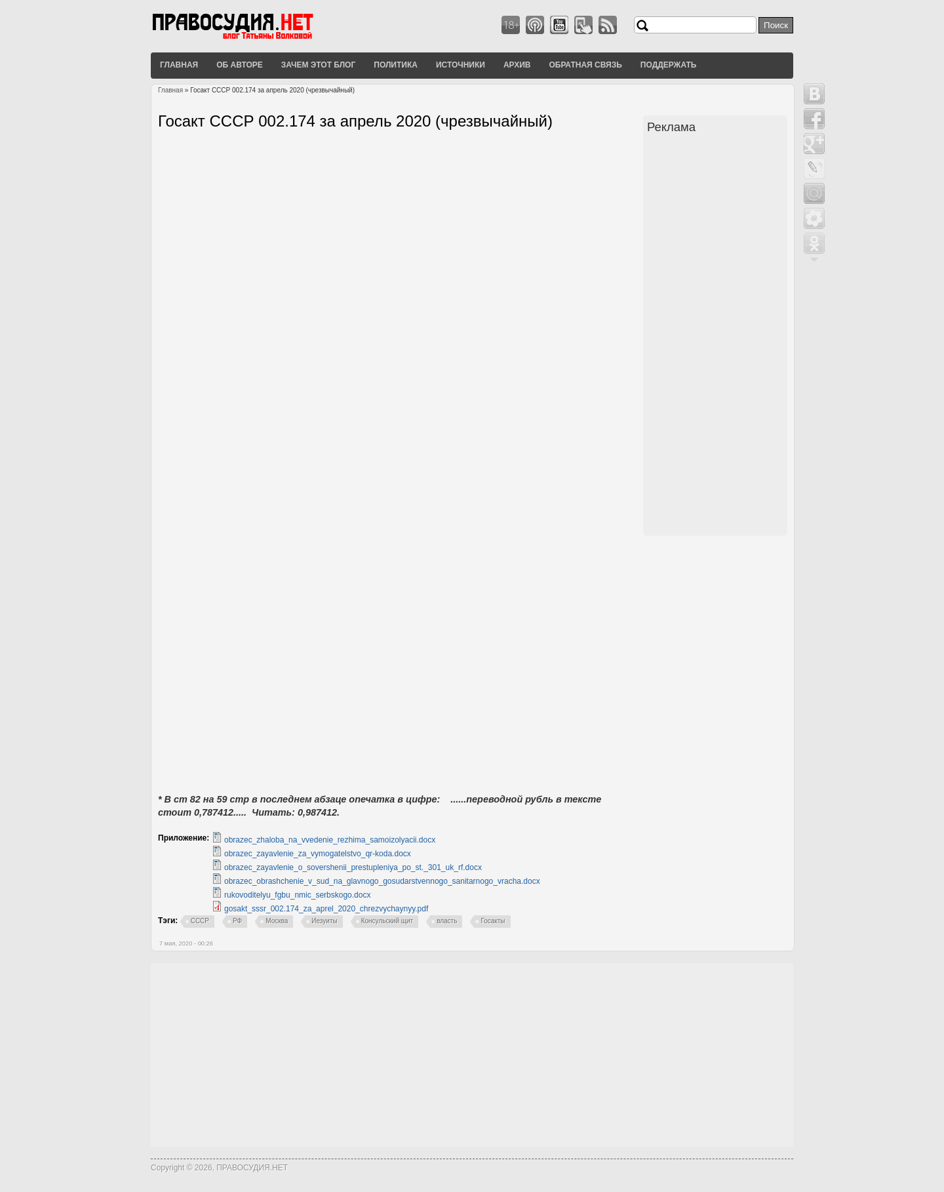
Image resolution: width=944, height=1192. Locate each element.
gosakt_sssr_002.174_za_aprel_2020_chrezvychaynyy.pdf (326, 908)
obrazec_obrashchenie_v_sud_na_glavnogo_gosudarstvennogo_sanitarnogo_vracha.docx (382, 881)
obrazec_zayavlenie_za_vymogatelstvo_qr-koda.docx (317, 853)
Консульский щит (387, 920)
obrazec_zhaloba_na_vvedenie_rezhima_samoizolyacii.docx (329, 839)
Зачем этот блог (318, 65)
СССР (200, 920)
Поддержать (668, 65)
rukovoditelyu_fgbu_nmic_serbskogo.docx (297, 895)
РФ (237, 920)
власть (447, 920)
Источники (460, 65)
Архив (517, 65)
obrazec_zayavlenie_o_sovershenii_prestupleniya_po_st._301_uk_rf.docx (353, 867)
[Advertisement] (717, 336)
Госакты (493, 920)
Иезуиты (324, 920)
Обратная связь (585, 65)
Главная (179, 65)
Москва (277, 920)
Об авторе (239, 65)
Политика (396, 65)
